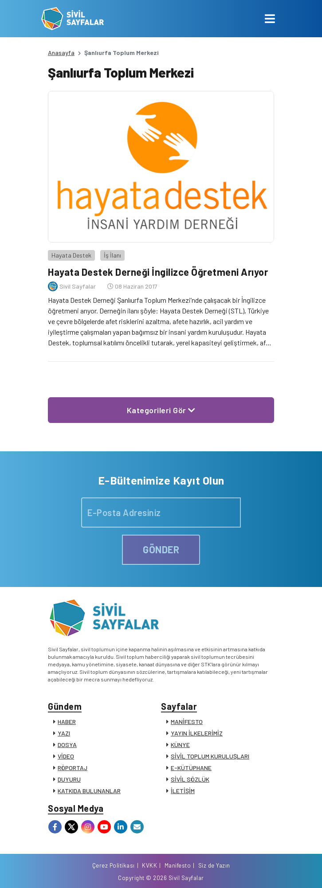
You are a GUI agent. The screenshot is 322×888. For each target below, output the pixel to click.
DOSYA (67, 744)
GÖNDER (161, 549)
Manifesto (178, 865)
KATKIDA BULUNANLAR (89, 790)
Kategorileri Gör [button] (161, 410)
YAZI (64, 733)
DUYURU (69, 779)
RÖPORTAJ (72, 767)
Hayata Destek (71, 255)
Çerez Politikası (113, 865)
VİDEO (66, 756)
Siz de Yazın (214, 865)
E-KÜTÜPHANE (191, 767)
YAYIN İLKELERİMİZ (197, 733)
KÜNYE (180, 744)
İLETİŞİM (183, 790)
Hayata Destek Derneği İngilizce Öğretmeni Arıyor (158, 272)
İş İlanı (112, 255)
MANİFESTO (187, 721)
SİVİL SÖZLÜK (190, 779)
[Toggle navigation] (270, 19)
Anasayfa (61, 52)
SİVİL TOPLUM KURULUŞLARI (210, 756)
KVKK (149, 865)
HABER (67, 721)
